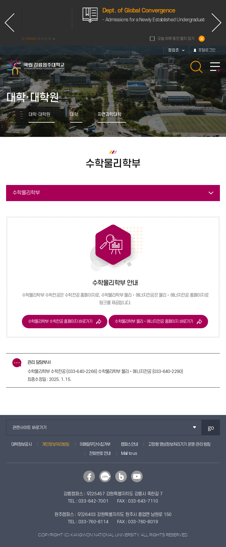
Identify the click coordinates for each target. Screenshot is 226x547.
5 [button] (46, 38)
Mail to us (129, 453)
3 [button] (38, 38)
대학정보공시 (21, 444)
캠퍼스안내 (129, 444)
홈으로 (12, 114)
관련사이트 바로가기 (29, 427)
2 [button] (31, 38)
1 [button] (23, 38)
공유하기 (147, 114)
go (211, 427)
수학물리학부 (26, 193)
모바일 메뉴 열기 (215, 67)
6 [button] (49, 38)
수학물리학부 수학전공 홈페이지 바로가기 (60, 321)
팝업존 (173, 50)
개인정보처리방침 (55, 444)
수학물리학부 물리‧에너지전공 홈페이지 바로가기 (154, 321)
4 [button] (42, 38)
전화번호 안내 (99, 453)
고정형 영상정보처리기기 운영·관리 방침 (179, 444)
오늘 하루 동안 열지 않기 (176, 39)
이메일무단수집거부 (95, 444)
